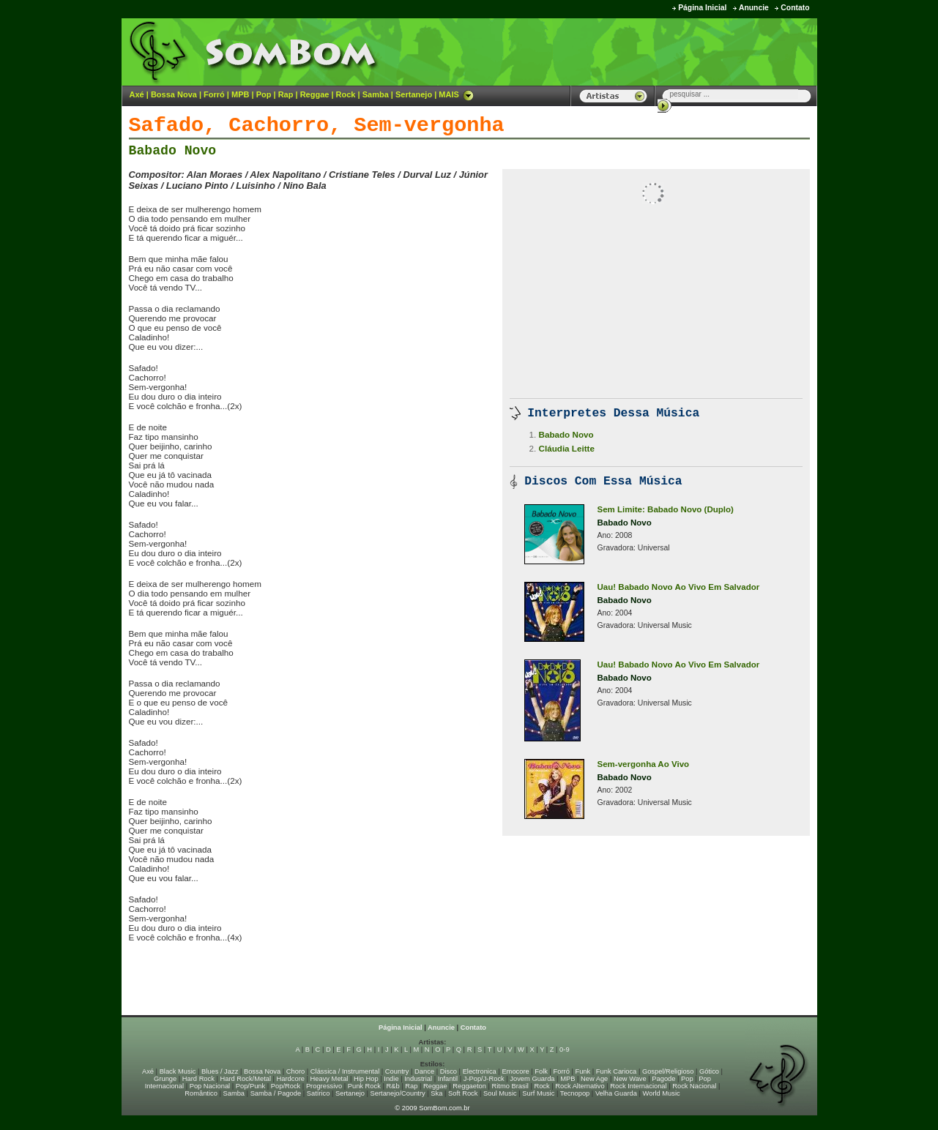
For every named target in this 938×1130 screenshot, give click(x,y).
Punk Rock (364, 1086)
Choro (295, 1071)
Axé (137, 94)
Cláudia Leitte (567, 448)
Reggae (315, 94)
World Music (661, 1093)
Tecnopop (574, 1093)
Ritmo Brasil (510, 1086)
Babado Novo (173, 150)
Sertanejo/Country (398, 1093)
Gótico (709, 1071)
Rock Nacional (694, 1086)
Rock (346, 94)
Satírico (318, 1093)
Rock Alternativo (579, 1086)
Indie (391, 1078)
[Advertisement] (635, 51)
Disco (448, 1071)
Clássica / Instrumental (344, 1071)
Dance (424, 1071)
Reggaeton (469, 1086)
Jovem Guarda (532, 1078)
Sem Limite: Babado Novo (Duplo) (666, 509)
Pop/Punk (250, 1086)
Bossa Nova (174, 94)
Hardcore (291, 1078)
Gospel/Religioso (668, 1071)
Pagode (663, 1078)
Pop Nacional (210, 1086)
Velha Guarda (616, 1093)
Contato (795, 8)
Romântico (201, 1093)
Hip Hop (366, 1078)
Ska (436, 1093)
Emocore (515, 1071)
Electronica (479, 1071)
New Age (594, 1078)
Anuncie (754, 8)
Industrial (418, 1078)
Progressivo (324, 1086)
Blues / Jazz (219, 1071)
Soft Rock (462, 1093)
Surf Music (538, 1093)
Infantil (448, 1078)
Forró (214, 94)
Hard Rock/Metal (245, 1078)
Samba (375, 94)
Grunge (165, 1078)
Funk (582, 1071)
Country (397, 1071)
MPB (240, 94)
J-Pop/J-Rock (484, 1078)
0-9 (564, 1049)
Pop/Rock (285, 1086)
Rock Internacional (638, 1086)
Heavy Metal (329, 1078)
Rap (286, 94)
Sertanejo (413, 94)
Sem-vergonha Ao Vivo (644, 764)
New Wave (630, 1078)
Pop (264, 94)
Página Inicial (702, 8)
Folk (541, 1071)
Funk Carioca (616, 1071)
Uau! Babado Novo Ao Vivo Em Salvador (679, 587)
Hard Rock (198, 1078)
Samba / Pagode (276, 1093)
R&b (392, 1086)
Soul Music (500, 1093)
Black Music (178, 1071)
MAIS (456, 94)
